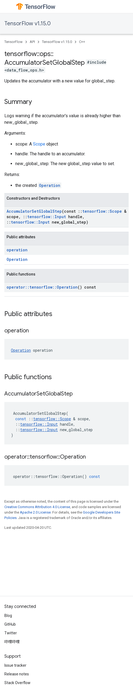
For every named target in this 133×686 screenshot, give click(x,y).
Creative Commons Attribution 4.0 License (37, 507)
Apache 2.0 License (35, 512)
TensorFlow (13, 42)
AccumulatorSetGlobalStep (34, 211)
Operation (49, 185)
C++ (82, 42)
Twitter (10, 633)
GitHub (10, 624)
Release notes (16, 674)
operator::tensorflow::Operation (42, 287)
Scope (39, 144)
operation (17, 249)
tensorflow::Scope (102, 211)
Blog (8, 615)
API (32, 42)
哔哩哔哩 (12, 641)
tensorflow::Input (46, 216)
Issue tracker (15, 665)
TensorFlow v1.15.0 (27, 23)
